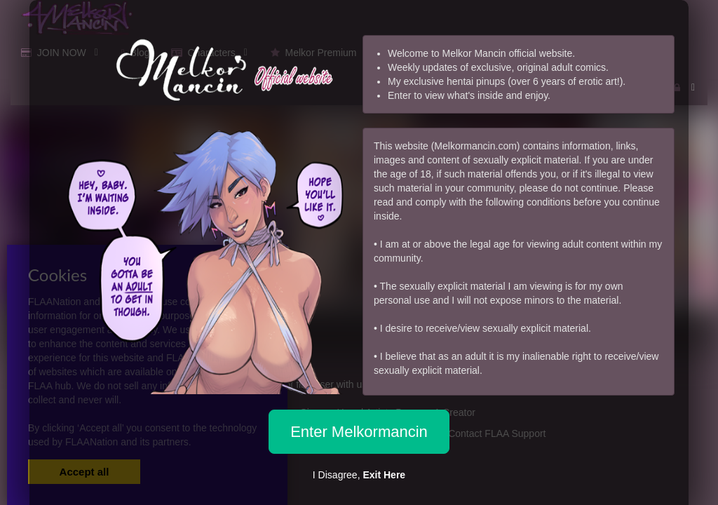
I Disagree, (359, 474)
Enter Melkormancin (359, 431)
